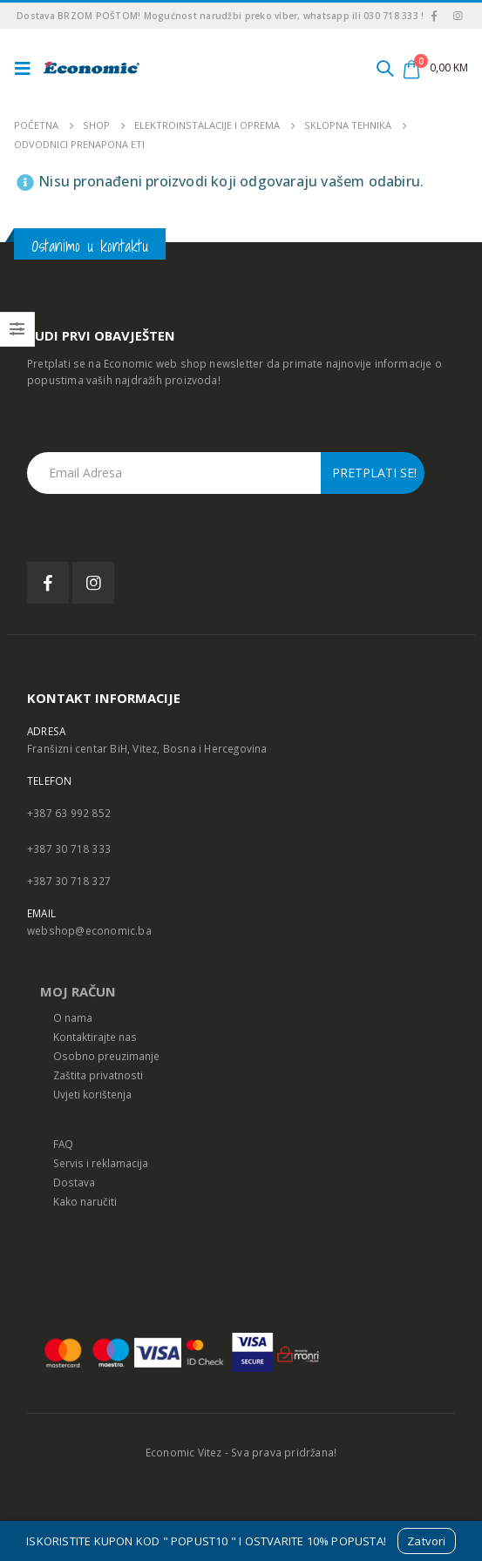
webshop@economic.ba (89, 930)
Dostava (74, 1182)
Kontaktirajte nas (95, 1037)
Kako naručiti (85, 1201)
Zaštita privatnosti (98, 1075)
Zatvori (426, 1541)
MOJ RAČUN (78, 991)
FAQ (63, 1144)
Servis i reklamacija (100, 1163)
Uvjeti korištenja (92, 1094)
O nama (72, 1017)
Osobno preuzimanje (106, 1056)
